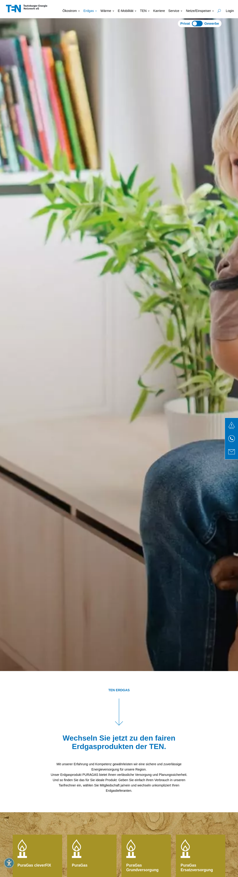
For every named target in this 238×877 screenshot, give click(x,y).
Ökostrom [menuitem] (69, 11)
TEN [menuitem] (143, 11)
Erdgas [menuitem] (88, 11)
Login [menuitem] (230, 11)
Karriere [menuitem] (159, 11)
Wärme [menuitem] (105, 11)
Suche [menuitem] (219, 10)
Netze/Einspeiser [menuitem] (198, 11)
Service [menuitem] (173, 11)
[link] (231, 425)
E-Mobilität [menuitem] (125, 11)
